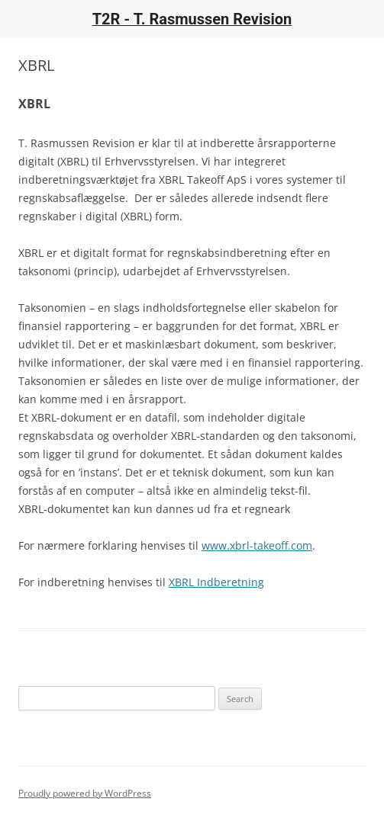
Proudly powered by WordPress (84, 793)
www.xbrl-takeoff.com (257, 545)
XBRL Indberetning (216, 582)
